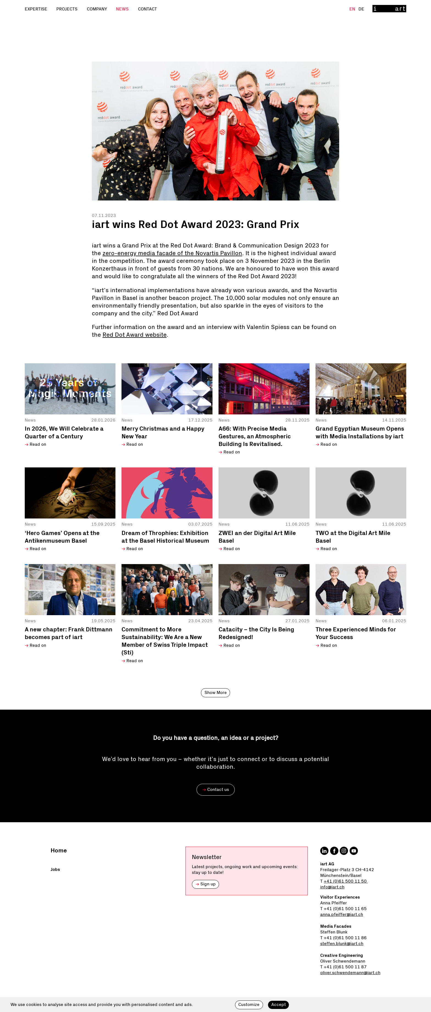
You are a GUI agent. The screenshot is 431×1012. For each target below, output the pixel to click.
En (352, 9)
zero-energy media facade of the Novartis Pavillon (172, 253)
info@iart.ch (332, 887)
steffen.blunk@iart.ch (341, 943)
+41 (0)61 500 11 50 (346, 881)
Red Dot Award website (135, 335)
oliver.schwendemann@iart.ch (350, 973)
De (361, 9)
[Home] (389, 9)
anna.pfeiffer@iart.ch (341, 914)
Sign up (205, 884)
